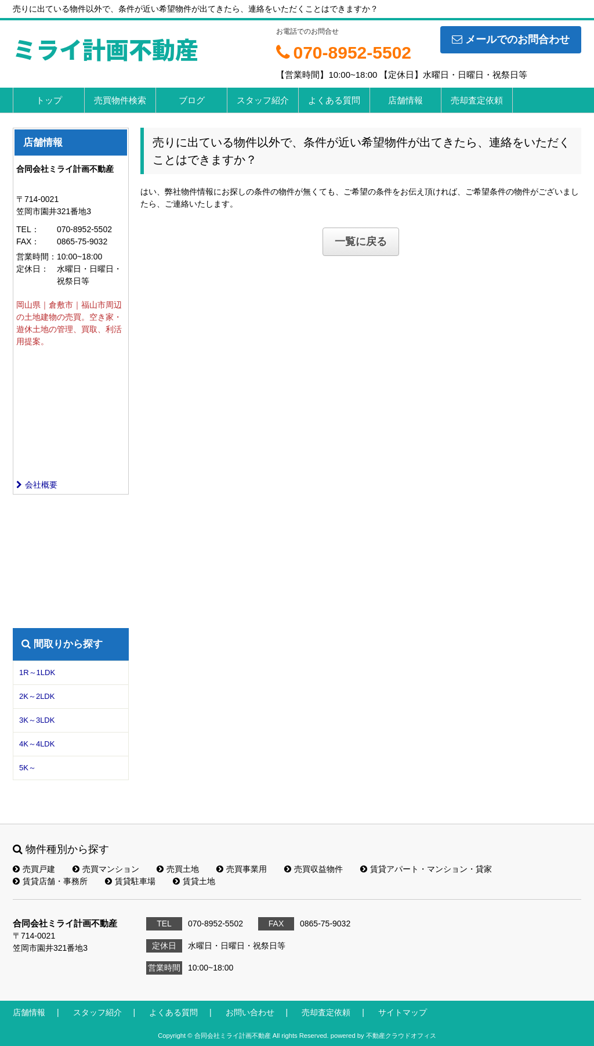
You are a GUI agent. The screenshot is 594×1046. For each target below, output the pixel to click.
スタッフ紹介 (263, 100)
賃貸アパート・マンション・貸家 (426, 869)
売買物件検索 (120, 100)
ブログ (192, 100)
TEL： (27, 229)
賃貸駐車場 (130, 881)
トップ (49, 100)
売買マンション (106, 869)
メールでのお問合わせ (511, 39)
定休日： (32, 268)
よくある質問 (334, 100)
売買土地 (178, 869)
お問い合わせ (250, 1012)
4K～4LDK (37, 744)
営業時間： (36, 256)
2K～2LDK (37, 696)
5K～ (27, 767)
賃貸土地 (194, 881)
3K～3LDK (37, 720)
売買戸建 (34, 869)
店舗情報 (405, 100)
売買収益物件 (313, 869)
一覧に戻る (361, 241)
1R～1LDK (37, 672)
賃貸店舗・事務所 (50, 881)
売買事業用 (241, 869)
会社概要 (36, 484)
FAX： (27, 241)
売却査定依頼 (477, 100)
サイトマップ (402, 1012)
